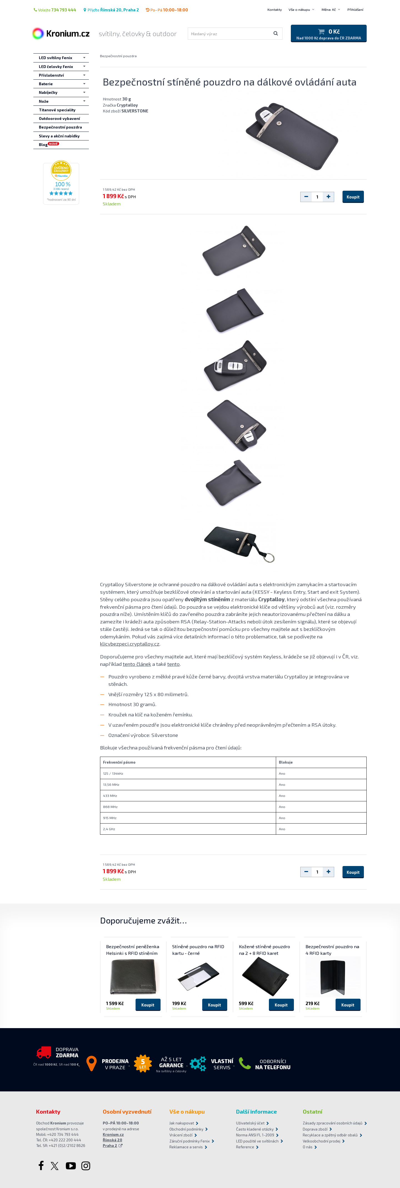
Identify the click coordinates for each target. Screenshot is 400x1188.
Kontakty (275, 9)
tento (173, 664)
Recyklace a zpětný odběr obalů (330, 1135)
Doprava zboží (315, 1129)
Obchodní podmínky (186, 1129)
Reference (245, 1147)
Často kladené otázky (255, 1129)
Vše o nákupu (299, 9)
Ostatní (312, 1111)
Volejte (54, 9)
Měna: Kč (329, 9)
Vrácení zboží (180, 1135)
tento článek (137, 664)
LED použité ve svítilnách (257, 1141)
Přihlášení (355, 9)
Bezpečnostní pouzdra (118, 56)
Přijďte (111, 9)
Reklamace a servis (186, 1147)
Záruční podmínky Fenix (189, 1141)
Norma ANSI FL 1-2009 (255, 1135)
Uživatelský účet (250, 1123)
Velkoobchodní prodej (321, 1141)
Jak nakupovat (181, 1123)
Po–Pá (167, 9)
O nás (307, 1147)
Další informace (256, 1111)
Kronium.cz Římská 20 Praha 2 (113, 1140)
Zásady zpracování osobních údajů (332, 1123)
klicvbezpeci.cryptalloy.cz (129, 643)
